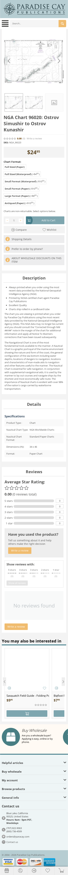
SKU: (6, 142)
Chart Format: (12, 161)
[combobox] (38, 23)
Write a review (34, 138)
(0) (23, 138)
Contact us (12, 842)
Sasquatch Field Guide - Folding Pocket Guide (28, 695)
